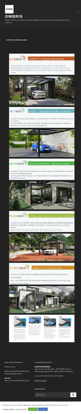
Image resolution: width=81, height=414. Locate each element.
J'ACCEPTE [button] (32, 409)
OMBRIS (14, 16)
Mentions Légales (41, 380)
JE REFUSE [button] (42, 409)
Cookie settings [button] (9, 409)
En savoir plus (21, 409)
